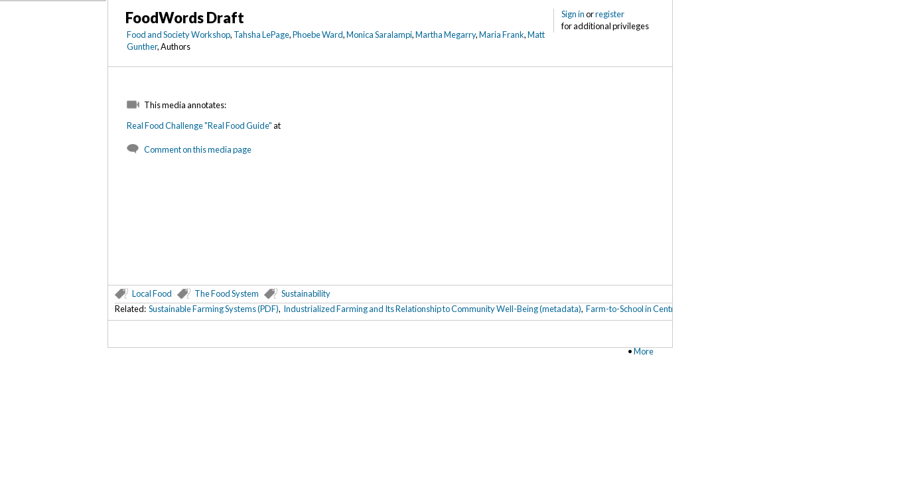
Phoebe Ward (318, 34)
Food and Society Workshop (178, 34)
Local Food (152, 293)
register (609, 14)
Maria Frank (501, 34)
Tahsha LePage (261, 34)
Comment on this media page (197, 149)
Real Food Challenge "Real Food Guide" (199, 125)
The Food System (226, 293)
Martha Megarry (445, 34)
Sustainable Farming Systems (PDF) (214, 308)
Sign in (573, 14)
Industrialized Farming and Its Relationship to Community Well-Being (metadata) (432, 308)
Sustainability (305, 293)
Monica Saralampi (379, 34)
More (644, 351)
